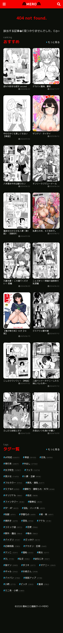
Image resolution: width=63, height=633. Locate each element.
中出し (31, 463)
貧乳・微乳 (35, 482)
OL (9, 558)
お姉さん (30, 571)
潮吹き (11, 520)
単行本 (12, 463)
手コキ (29, 565)
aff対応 (12, 457)
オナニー (48, 565)
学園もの (28, 514)
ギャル (11, 571)
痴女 (43, 552)
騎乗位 (35, 501)
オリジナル (13, 495)
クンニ (11, 552)
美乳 (28, 520)
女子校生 (13, 469)
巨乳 (47, 457)
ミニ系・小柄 (14, 590)
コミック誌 (13, 527)
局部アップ (33, 577)
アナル (44, 520)
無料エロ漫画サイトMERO (35, 606)
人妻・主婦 (32, 476)
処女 (32, 495)
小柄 (10, 584)
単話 (30, 457)
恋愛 (32, 527)
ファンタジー (14, 501)
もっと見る (54, 42)
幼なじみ (42, 558)
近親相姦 (12, 546)
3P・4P (11, 508)
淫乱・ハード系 (34, 508)
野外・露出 (13, 533)
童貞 (43, 584)
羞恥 (28, 552)
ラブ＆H (12, 488)
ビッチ (27, 584)
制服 (10, 514)
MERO (31, 4)
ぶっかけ (32, 539)
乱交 (24, 558)
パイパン (12, 577)
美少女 (12, 476)
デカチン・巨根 (36, 546)
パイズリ (12, 539)
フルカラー (13, 482)
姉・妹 (47, 514)
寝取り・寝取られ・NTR (39, 488)
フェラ (33, 469)
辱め (32, 533)
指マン (11, 565)
